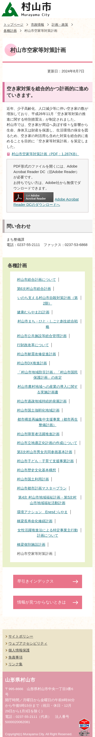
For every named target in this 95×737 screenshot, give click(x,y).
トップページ (13, 24)
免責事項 (15, 657)
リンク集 (15, 664)
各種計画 (10, 31)
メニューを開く (86, 9)
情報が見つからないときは (41, 602)
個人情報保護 (19, 650)
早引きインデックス (35, 581)
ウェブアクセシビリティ (27, 643)
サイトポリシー (20, 636)
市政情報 (37, 24)
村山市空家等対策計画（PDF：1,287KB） (45, 154)
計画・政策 (60, 24)
